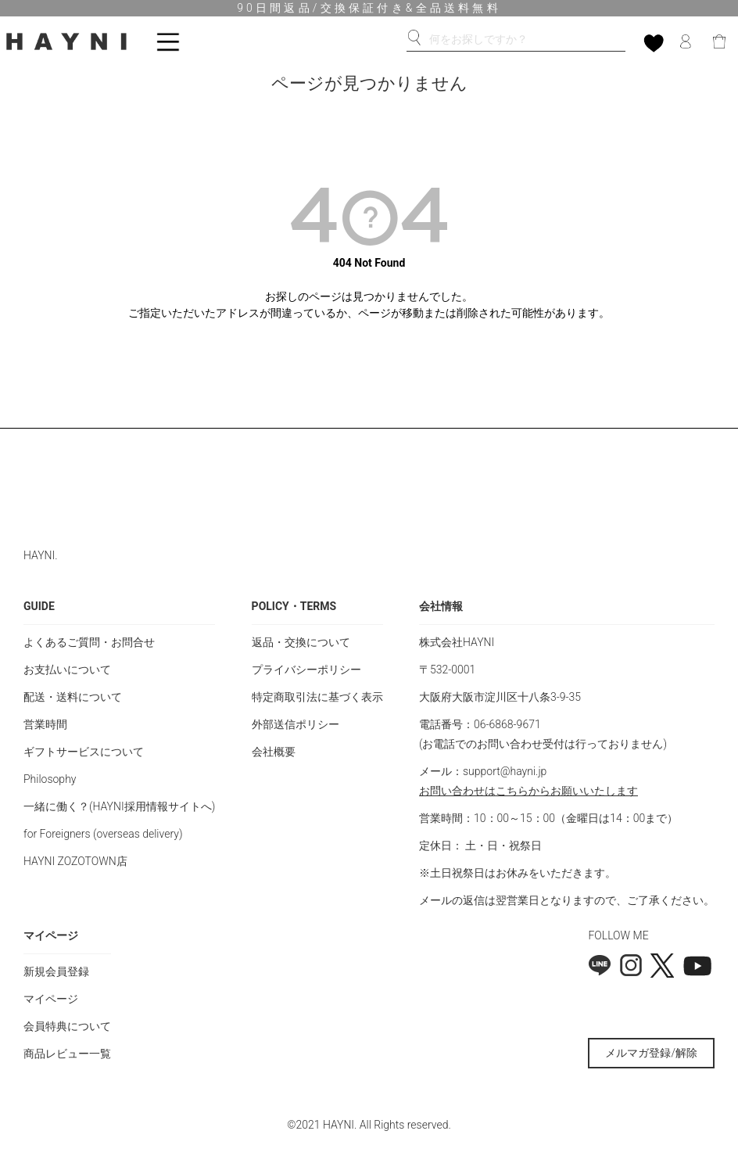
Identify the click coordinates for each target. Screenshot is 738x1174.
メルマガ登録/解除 (651, 1053)
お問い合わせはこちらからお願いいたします (528, 790)
